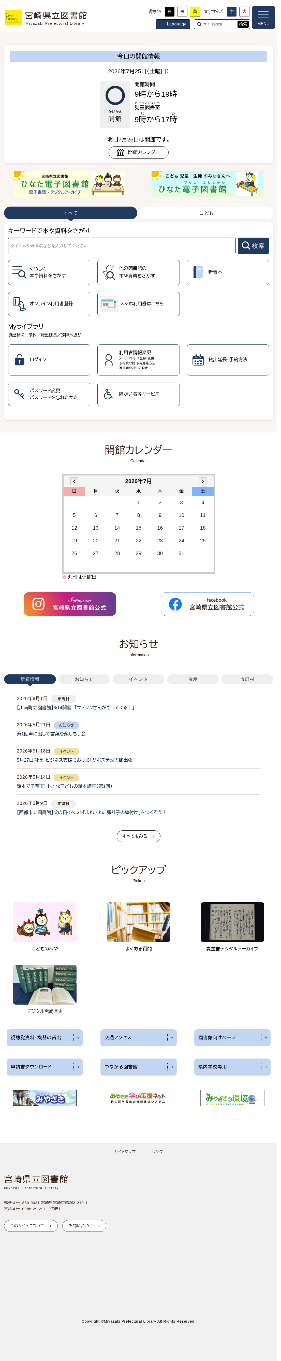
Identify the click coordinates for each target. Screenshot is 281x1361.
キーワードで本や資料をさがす (49, 230)
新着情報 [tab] (30, 679)
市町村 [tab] (247, 679)
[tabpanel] (138, 321)
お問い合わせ (81, 1226)
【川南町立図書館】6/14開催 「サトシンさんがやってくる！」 (76, 707)
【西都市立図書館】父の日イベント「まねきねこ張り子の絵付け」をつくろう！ (92, 812)
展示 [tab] (193, 679)
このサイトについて (27, 1226)
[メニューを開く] (263, 17)
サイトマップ (125, 1152)
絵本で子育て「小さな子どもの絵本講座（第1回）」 (66, 786)
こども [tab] (206, 212)
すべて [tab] (71, 212)
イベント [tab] (138, 679)
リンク (157, 1152)
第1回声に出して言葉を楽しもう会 (51, 733)
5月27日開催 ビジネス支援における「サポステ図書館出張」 (76, 760)
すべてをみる (134, 836)
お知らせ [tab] (84, 679)
